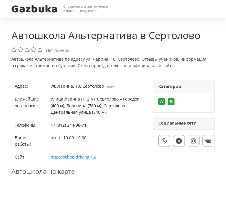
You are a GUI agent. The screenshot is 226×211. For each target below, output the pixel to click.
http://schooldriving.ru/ (74, 157)
